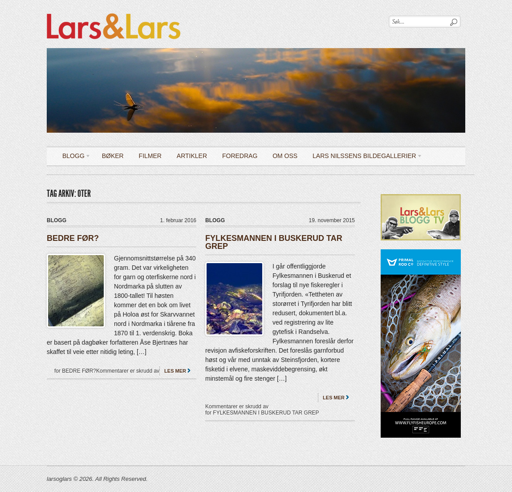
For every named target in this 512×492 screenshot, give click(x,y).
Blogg (73, 157)
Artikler (192, 155)
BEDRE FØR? (73, 238)
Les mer (175, 371)
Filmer (150, 155)
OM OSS (284, 155)
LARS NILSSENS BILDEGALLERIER (364, 157)
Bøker (113, 155)
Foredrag (239, 155)
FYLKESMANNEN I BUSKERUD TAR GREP (273, 242)
